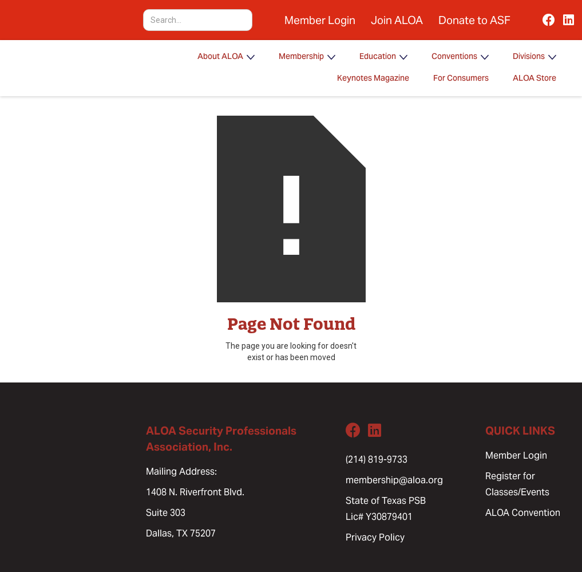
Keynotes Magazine (373, 79)
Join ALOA (397, 20)
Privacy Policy (375, 537)
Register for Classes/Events (517, 484)
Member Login (319, 20)
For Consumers (461, 79)
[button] (226, 57)
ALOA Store (534, 79)
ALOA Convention (522, 513)
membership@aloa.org (394, 480)
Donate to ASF (474, 20)
